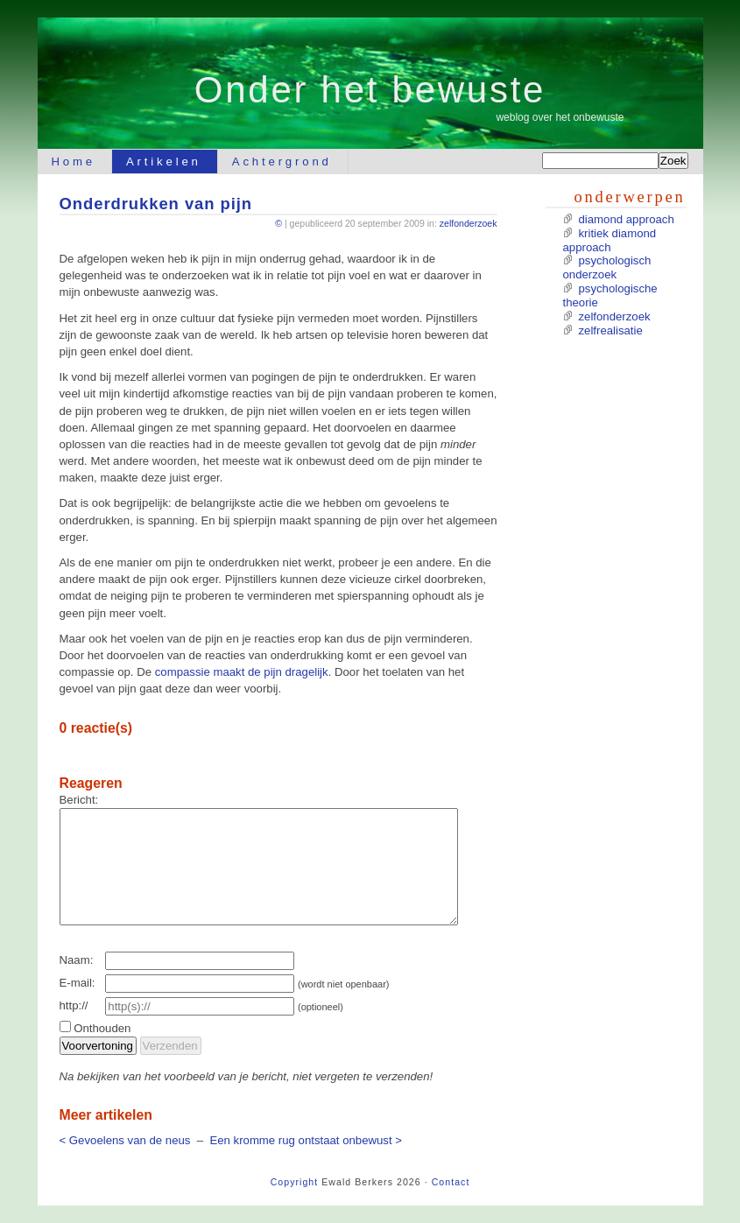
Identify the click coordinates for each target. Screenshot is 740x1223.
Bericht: (79, 799)
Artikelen (163, 161)
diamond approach (626, 219)
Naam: (77, 959)
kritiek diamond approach (610, 240)
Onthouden (102, 1028)
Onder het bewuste (370, 89)
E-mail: (77, 982)
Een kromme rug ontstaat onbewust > (305, 1140)
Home (74, 161)
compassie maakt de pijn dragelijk (241, 671)
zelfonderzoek (468, 223)
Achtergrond (282, 161)
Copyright (295, 1182)
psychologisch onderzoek (607, 267)
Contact (451, 1182)
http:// (74, 1005)
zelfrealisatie (611, 330)
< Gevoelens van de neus (125, 1140)
